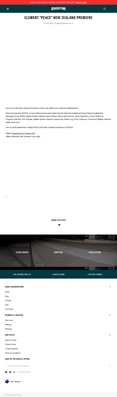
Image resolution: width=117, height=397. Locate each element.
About (7, 292)
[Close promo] (115, 2)
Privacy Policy (10, 344)
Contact (8, 300)
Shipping (8, 328)
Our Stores (9, 309)
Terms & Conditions (13, 353)
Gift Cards (9, 320)
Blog (7, 296)
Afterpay (8, 324)
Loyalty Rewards (11, 348)
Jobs (7, 304)
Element (9, 113)
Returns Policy (10, 340)
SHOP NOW (81, 2)
